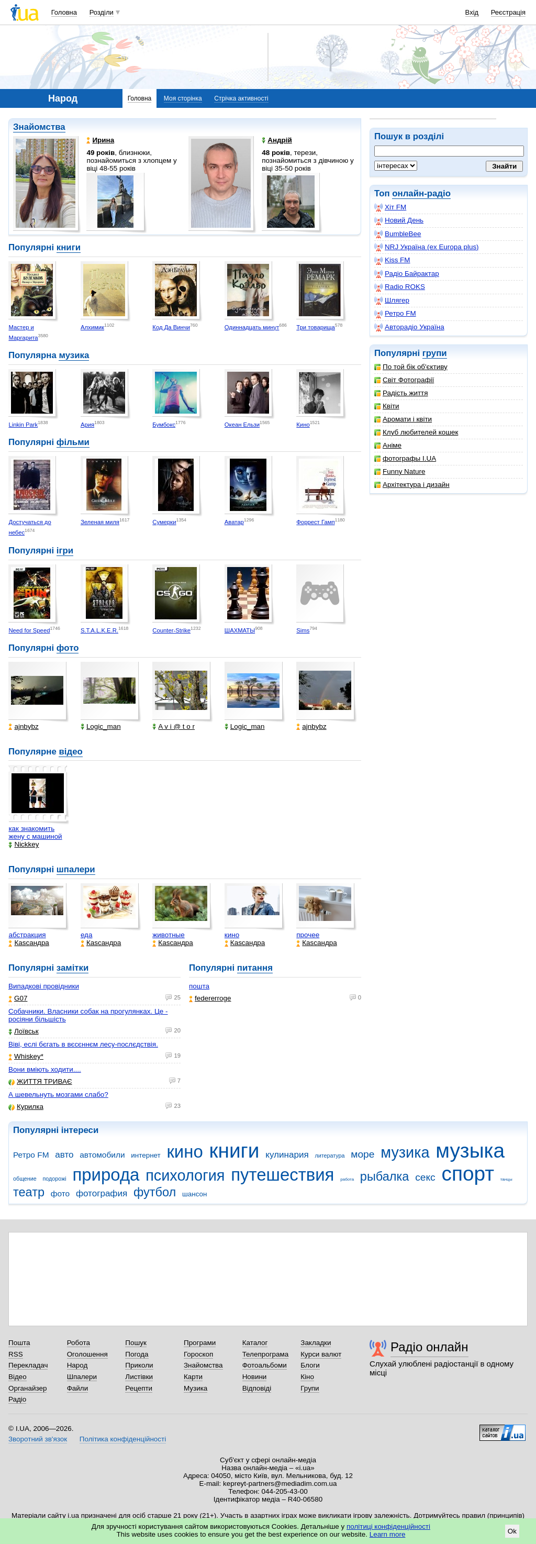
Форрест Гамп (315, 522)
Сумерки (164, 522)
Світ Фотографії (404, 380)
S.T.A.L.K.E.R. (99, 630)
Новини (254, 1377)
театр (28, 1192)
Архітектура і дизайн (412, 484)
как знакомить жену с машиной (35, 832)
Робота (78, 1343)
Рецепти (138, 1388)
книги (69, 247)
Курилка (25, 1106)
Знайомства (39, 127)
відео (70, 752)
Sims (302, 630)
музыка (470, 1150)
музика (74, 355)
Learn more (388, 1534)
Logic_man (101, 726)
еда (87, 935)
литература (329, 1155)
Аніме (387, 445)
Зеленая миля (100, 522)
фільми (73, 442)
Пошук (136, 1343)
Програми (200, 1343)
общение (25, 1178)
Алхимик (92, 327)
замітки (73, 968)
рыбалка (384, 1176)
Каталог (255, 1343)
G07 (17, 998)
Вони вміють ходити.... (44, 1069)
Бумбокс (163, 424)
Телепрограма (265, 1354)
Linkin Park (23, 424)
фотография (101, 1193)
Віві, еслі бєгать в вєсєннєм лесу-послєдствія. (83, 1044)
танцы (506, 1179)
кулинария (286, 1155)
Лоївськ (23, 1031)
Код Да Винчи (171, 327)
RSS (15, 1354)
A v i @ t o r (173, 726)
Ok (512, 1531)
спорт (467, 1173)
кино (232, 935)
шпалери (76, 869)
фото (68, 648)
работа (347, 1179)
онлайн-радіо (421, 193)
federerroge (210, 998)
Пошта (19, 1343)
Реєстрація (508, 12)
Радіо (17, 1399)
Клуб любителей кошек (416, 432)
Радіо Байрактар (406, 274)
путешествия (282, 1174)
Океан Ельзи (242, 424)
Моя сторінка (183, 98)
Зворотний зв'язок (37, 1439)
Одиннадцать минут (252, 327)
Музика (195, 1388)
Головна (64, 12)
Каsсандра (28, 943)
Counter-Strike (171, 630)
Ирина (100, 140)
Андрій (277, 140)
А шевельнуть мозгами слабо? (58, 1094)
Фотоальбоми (264, 1365)
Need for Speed (29, 630)
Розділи (102, 12)
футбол (154, 1192)
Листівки (139, 1377)
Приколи (139, 1365)
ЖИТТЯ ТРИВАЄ (40, 1081)
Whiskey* (25, 1056)
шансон (194, 1194)
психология (185, 1175)
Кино (302, 424)
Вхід (472, 12)
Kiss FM (392, 260)
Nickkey (23, 844)
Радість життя (401, 393)
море (362, 1154)
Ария (87, 424)
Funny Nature (399, 471)
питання (255, 968)
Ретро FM (395, 313)
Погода (136, 1354)
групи (434, 353)
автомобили (102, 1154)
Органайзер (27, 1388)
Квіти (386, 406)
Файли (77, 1388)
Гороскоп (198, 1354)
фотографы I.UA (405, 458)
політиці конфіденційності (388, 1526)
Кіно (307, 1377)
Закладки (315, 1343)
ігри (65, 551)
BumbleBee (397, 234)
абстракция (27, 935)
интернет (145, 1155)
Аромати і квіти (403, 419)
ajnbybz (23, 726)
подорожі (54, 1178)
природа (105, 1174)
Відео (17, 1377)
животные (168, 935)
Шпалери (82, 1377)
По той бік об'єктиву (411, 367)
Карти (193, 1377)
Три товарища (315, 327)
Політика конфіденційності (123, 1439)
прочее (307, 935)
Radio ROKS (399, 287)
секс (425, 1177)
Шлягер (391, 300)
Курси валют (320, 1354)
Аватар (234, 522)
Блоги (310, 1365)
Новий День (398, 220)
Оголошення (87, 1354)
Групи (309, 1388)
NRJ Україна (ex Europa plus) (426, 247)
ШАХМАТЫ (240, 630)
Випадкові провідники (43, 986)
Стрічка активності (241, 98)
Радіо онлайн (429, 1347)
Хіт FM (390, 207)
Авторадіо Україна (409, 327)
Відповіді (257, 1388)
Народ (77, 1365)
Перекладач (28, 1365)
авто (64, 1155)
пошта (199, 986)
